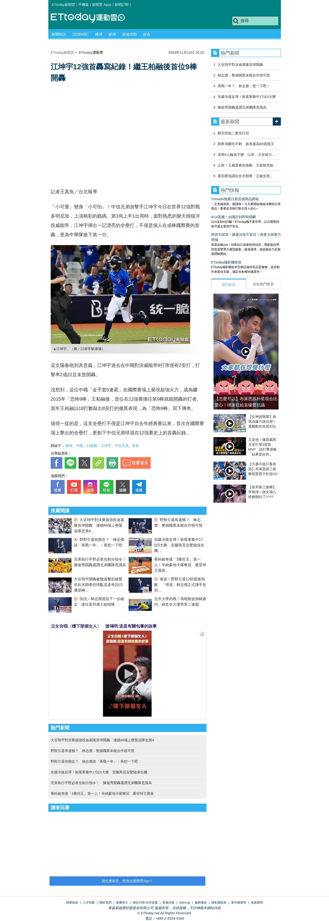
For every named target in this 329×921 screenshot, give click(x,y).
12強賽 (91, 446)
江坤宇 (106, 446)
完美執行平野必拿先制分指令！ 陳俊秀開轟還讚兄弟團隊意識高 (101, 783)
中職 (79, 446)
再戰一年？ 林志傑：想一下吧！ (244, 86)
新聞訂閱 (122, 5)
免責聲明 (257, 902)
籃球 (112, 34)
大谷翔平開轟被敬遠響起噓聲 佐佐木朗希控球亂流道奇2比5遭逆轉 (100, 584)
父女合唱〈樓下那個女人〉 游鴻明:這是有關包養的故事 (104, 626)
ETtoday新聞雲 (63, 5)
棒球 (99, 34)
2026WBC (80, 34)
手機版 (83, 5)
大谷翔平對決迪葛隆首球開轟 (240, 64)
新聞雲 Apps (101, 5)
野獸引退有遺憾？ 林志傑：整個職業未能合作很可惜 (92, 751)
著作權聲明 (238, 902)
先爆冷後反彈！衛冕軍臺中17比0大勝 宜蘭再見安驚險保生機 (179, 545)
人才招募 (89, 902)
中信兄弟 (122, 446)
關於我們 (106, 902)
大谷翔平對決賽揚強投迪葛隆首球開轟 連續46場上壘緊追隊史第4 (99, 525)
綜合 (146, 34)
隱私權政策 (218, 902)
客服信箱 (168, 902)
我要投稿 (72, 902)
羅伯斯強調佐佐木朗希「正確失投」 (245, 176)
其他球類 (129, 34)
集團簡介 (122, 902)
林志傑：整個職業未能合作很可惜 (244, 75)
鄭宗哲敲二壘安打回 (233, 133)
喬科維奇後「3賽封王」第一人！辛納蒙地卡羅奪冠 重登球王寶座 (180, 564)
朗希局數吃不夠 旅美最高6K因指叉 (246, 144)
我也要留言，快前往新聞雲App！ (127, 881)
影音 (135, 446)
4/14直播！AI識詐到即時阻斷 (233, 217)
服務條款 (201, 902)
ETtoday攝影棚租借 (226, 262)
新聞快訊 (58, 34)
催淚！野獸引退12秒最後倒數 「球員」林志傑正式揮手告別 (180, 584)
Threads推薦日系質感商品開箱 (235, 199)
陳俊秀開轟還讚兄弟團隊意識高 (242, 107)
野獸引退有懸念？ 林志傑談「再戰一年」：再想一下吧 (94, 761)
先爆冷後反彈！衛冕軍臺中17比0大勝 (247, 97)
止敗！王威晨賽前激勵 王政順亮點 (245, 165)
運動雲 (91, 18)
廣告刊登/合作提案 (145, 902)
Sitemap (184, 902)
